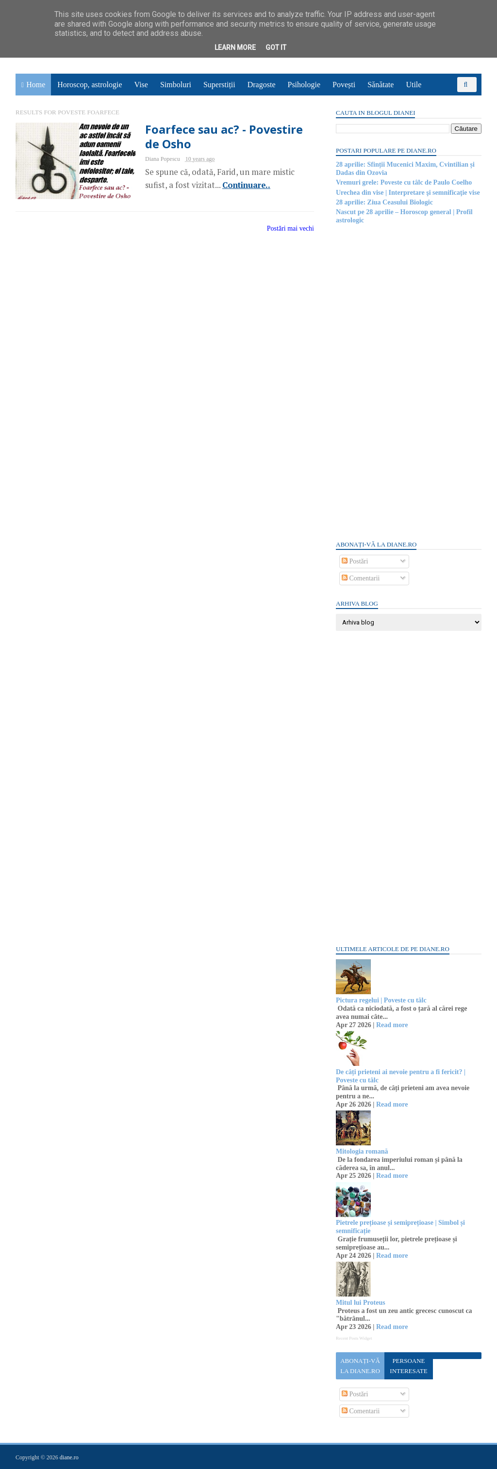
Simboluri (175, 84)
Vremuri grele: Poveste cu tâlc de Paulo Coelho (404, 182)
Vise (141, 84)
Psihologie (303, 84)
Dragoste (262, 84)
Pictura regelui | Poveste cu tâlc (381, 1000)
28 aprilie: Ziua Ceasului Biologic (384, 202)
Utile (413, 84)
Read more (392, 1025)
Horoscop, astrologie (89, 84)
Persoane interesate (408, 1366)
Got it (275, 47)
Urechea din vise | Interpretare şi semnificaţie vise (408, 192)
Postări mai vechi (290, 228)
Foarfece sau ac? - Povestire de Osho (224, 137)
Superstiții (219, 84)
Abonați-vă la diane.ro (360, 1366)
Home (35, 84)
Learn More (235, 47)
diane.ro (69, 1457)
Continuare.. (246, 185)
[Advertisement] (408, 381)
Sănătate (380, 84)
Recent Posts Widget (354, 1338)
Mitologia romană (362, 1151)
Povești (343, 84)
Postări (355, 561)
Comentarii (361, 578)
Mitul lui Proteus (360, 1302)
